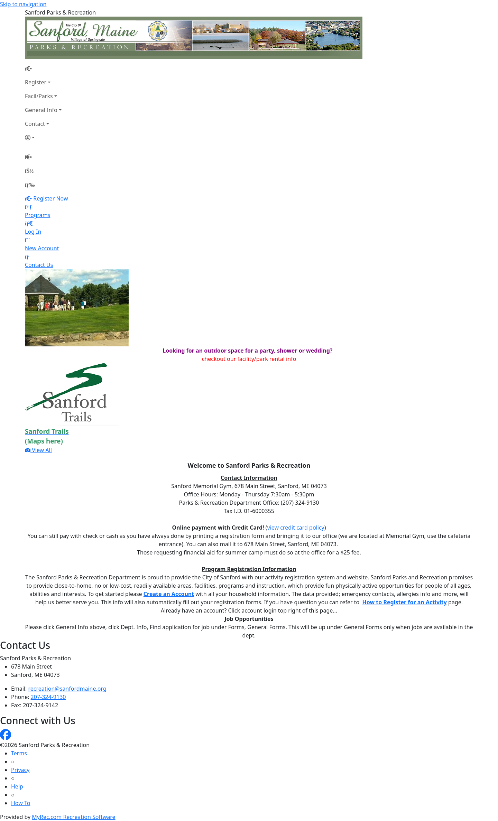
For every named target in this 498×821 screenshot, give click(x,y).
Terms (19, 753)
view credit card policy (295, 527)
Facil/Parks (39, 96)
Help (17, 786)
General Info (41, 110)
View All (38, 450)
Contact (35, 124)
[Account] (43, 137)
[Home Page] (43, 68)
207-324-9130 (48, 697)
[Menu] (30, 185)
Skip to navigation (23, 4)
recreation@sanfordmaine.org (67, 688)
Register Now (50, 198)
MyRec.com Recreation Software (73, 817)
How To (20, 803)
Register (35, 82)
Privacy (20, 770)
